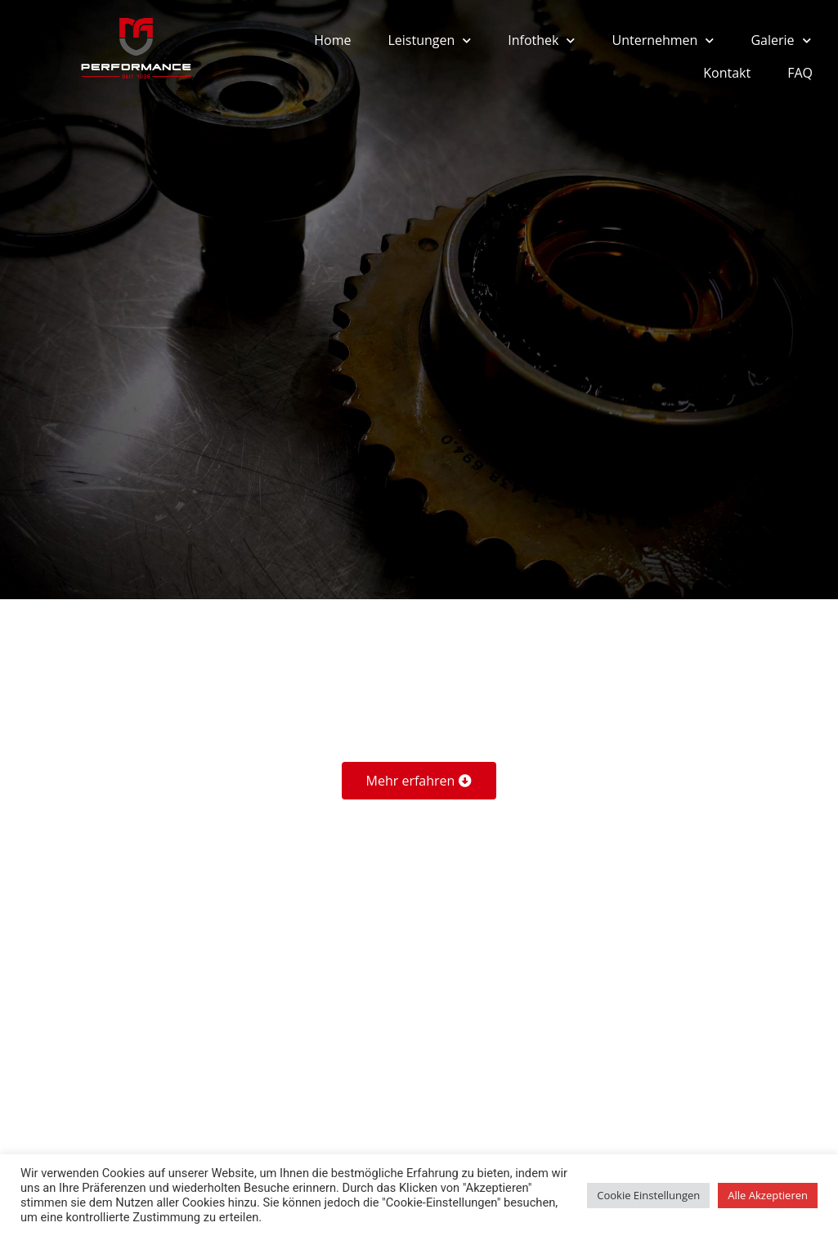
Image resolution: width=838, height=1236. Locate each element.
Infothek (541, 40)
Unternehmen (663, 40)
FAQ (800, 73)
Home (332, 40)
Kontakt (727, 73)
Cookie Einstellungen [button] (648, 1195)
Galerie (780, 40)
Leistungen (429, 40)
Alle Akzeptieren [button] (768, 1195)
